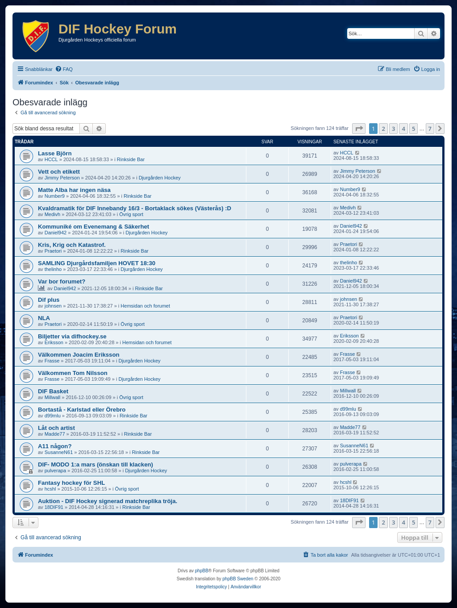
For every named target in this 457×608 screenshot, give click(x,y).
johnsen (53, 305)
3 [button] (393, 129)
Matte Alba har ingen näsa (74, 190)
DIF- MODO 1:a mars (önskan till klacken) (95, 464)
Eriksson (54, 342)
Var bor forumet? (61, 281)
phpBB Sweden (238, 578)
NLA (44, 318)
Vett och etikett (59, 171)
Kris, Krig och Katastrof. (72, 245)
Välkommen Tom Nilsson (73, 373)
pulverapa (55, 470)
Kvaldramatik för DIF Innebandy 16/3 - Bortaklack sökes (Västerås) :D (134, 208)
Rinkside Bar (131, 159)
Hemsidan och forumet (145, 305)
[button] (359, 128)
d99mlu (53, 415)
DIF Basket (53, 391)
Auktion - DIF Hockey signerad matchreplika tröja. (107, 501)
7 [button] (430, 129)
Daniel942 (56, 232)
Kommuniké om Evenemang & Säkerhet (93, 226)
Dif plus (48, 299)
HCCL (51, 159)
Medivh (52, 214)
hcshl (50, 488)
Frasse (52, 360)
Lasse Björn (55, 153)
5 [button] (413, 129)
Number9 (55, 196)
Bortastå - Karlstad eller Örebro (81, 409)
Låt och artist (56, 428)
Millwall (52, 397)
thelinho (53, 269)
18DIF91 (54, 507)
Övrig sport (131, 214)
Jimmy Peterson (62, 177)
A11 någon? (54, 446)
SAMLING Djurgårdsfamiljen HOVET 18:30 (96, 263)
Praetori (53, 251)
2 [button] (383, 129)
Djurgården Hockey (160, 177)
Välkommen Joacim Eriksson (79, 354)
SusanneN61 (59, 452)
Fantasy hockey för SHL (71, 482)
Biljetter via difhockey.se (72, 336)
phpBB (201, 570)
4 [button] (403, 129)
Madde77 (55, 434)
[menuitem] (64, 69)
